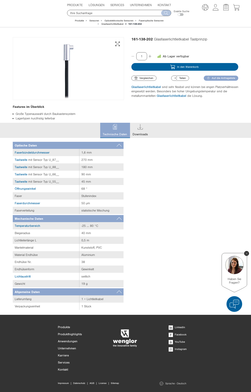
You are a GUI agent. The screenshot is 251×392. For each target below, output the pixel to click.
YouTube (177, 341)
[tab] (68, 145)
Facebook (177, 334)
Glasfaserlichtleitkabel (112, 24)
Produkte (75, 4)
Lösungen (97, 4)
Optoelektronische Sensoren (119, 20)
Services (117, 4)
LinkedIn (177, 327)
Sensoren (94, 20)
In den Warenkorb (184, 66)
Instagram (178, 349)
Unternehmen (141, 4)
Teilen (180, 78)
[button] (205, 8)
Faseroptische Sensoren (151, 20)
